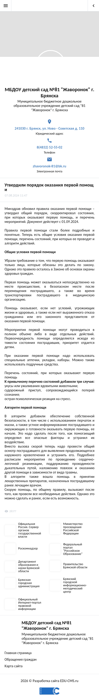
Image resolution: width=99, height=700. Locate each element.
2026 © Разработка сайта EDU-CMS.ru (49, 681)
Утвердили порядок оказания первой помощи (49, 187)
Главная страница (18, 653)
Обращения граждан (21, 659)
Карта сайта (13, 666)
